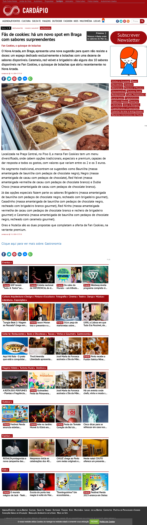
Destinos (41, 367)
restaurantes (18, 28)
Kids (76, 21)
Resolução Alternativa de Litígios (42, 513)
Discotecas (117, 84)
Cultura (26, 21)
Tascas (52, 333)
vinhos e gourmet (32, 28)
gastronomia (46, 28)
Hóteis (15, 367)
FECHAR (94, 521)
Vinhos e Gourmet (66, 333)
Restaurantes (19, 333)
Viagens (46, 21)
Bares (134, 81)
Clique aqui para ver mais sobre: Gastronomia (31, 243)
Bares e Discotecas (37, 333)
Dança (91, 296)
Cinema (73, 296)
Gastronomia (84, 333)
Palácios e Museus (134, 87)
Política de (107, 521)
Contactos (107, 510)
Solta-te (36, 21)
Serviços (134, 101)
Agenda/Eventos (11, 21)
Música (100, 296)
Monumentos (118, 91)
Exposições (20, 299)
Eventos (7, 262)
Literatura (8, 299)
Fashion (68, 21)
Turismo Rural (27, 367)
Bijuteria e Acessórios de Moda (127, 114)
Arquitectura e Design (22, 296)
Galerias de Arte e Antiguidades (127, 111)
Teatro (83, 296)
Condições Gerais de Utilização (14, 513)
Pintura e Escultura (45, 296)
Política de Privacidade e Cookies (126, 510)
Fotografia (62, 296)
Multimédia (86, 21)
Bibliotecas (117, 87)
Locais (97, 21)
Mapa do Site (62, 513)
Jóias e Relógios (131, 104)
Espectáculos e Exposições (125, 108)
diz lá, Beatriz (22, 510)
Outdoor (57, 21)
